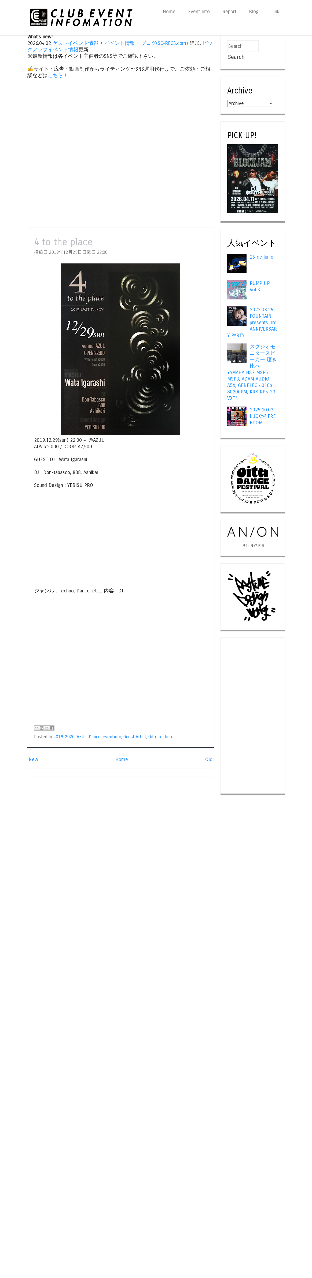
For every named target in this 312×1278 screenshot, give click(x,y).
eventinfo (112, 737)
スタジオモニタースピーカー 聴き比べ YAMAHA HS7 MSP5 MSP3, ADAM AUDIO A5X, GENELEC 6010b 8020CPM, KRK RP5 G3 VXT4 (252, 372)
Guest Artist (134, 737)
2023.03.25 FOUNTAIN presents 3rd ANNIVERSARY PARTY (252, 322)
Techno (165, 737)
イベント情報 (119, 43)
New (33, 759)
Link (275, 12)
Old (208, 759)
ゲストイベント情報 (75, 43)
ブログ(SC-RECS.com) (164, 43)
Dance (95, 737)
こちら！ (58, 75)
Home (169, 12)
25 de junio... (263, 257)
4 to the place (63, 242)
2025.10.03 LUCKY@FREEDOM (263, 416)
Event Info (199, 12)
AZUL (82, 737)
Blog (254, 12)
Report (229, 12)
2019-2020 (64, 737)
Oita (152, 737)
